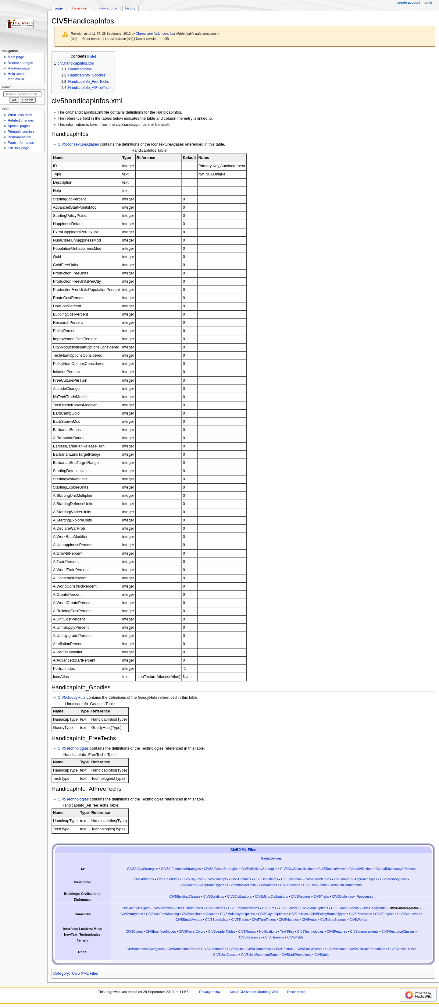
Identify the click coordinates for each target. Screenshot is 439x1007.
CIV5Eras (269, 908)
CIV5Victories (289, 919)
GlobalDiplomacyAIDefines (396, 869)
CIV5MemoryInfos (393, 879)
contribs (168, 33)
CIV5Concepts (217, 879)
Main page (16, 57)
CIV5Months (268, 885)
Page (59, 8)
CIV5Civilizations (239, 896)
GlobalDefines (271, 858)
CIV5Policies (298, 914)
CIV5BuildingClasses (185, 896)
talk (157, 33)
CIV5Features (337, 931)
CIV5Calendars (168, 879)
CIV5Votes (309, 919)
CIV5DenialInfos (266, 879)
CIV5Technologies (73, 748)
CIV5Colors (134, 931)
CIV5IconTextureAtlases (78, 144)
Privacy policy (209, 992)
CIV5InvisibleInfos (318, 879)
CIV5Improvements (364, 931)
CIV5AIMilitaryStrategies (259, 869)
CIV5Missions (335, 949)
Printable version (21, 131)
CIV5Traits (321, 896)
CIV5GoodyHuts (72, 697)
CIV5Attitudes (144, 879)
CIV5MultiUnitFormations (366, 949)
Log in (428, 2)
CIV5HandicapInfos (404, 908)
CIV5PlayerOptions (272, 914)
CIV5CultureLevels (189, 908)
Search (7, 87)
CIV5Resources (250, 937)
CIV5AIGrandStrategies (221, 869)
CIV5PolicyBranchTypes (328, 914)
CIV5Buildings (213, 896)
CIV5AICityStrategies (142, 869)
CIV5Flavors (288, 908)
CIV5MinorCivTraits (241, 885)
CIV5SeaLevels (408, 914)
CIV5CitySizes (192, 879)
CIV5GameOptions (314, 908)
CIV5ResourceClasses (398, 931)
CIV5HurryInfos (131, 914)
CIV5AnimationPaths (183, 949)
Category (61, 973)
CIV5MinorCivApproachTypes (202, 885)
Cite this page (18, 148)
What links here (20, 115)
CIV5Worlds (358, 919)
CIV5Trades (240, 919)
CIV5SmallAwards (189, 919)
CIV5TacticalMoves (332, 869)
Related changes (21, 120)
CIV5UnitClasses (225, 954)
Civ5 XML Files (243, 850)
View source (108, 8)
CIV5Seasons (290, 885)
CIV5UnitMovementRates (259, 954)
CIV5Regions (300, 896)
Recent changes (20, 63)
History (130, 8)
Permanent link (19, 137)
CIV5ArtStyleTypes (135, 908)
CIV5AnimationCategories (146, 949)
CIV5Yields (295, 937)
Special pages (19, 126)
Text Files (287, 931)
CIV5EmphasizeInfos (243, 908)
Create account (408, 2)
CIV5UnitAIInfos (315, 885)
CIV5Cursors (215, 908)
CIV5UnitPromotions (296, 954)
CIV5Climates (162, 908)
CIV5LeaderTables (221, 931)
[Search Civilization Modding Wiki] (22, 94)
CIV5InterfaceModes (161, 931)
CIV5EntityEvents (309, 949)
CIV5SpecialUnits (401, 949)
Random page (19, 68)
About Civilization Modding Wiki (254, 992)
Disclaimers (296, 992)
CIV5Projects (384, 914)
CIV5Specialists (216, 919)
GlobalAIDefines (361, 869)
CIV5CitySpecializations (297, 869)
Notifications (268, 931)
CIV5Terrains (274, 937)
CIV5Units (321, 954)
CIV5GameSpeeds (345, 908)
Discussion (79, 8)
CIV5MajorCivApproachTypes (355, 879)
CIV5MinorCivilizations (271, 896)
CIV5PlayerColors (192, 931)
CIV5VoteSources (333, 919)
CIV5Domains (291, 879)
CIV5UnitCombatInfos (346, 885)
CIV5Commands (259, 949)
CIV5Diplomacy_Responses (352, 896)
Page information (21, 142)
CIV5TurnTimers (264, 919)
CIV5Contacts (241, 879)
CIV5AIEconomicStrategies (181, 869)
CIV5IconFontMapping (162, 914)
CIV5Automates (212, 949)
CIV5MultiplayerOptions (237, 914)
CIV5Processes (360, 914)
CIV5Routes (247, 931)
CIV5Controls (284, 949)
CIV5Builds (235, 949)
